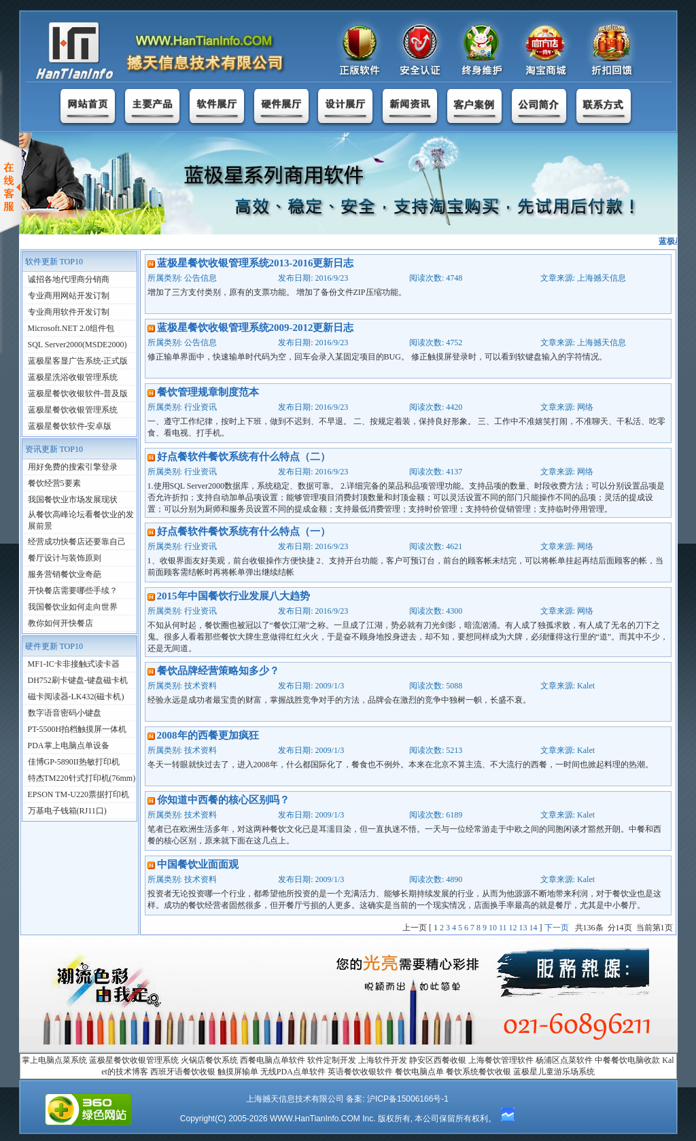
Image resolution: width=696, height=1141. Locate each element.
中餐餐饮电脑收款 (627, 1060)
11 (503, 927)
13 (523, 927)
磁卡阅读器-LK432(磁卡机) (76, 696)
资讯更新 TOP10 (54, 449)
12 (513, 927)
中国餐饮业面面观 (198, 864)
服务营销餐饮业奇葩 (64, 574)
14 (533, 927)
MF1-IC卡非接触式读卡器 (74, 664)
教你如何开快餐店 (60, 623)
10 (493, 927)
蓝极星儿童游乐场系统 (554, 1071)
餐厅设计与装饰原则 (64, 558)
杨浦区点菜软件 (564, 1060)
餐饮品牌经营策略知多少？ (218, 670)
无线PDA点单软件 (293, 1071)
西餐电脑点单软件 (272, 1060)
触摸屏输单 (238, 1071)
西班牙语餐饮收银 (182, 1071)
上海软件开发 (382, 1060)
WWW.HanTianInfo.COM (315, 1118)
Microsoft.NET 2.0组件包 (71, 328)
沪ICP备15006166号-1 (408, 1099)
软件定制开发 (331, 1060)
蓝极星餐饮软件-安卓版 (70, 426)
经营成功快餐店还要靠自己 (77, 541)
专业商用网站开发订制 (68, 295)
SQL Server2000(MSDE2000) (77, 344)
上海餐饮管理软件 (501, 1060)
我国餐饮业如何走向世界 (73, 607)
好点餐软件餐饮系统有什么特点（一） (243, 531)
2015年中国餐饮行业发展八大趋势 (233, 596)
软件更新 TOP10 (54, 261)
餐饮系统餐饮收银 (478, 1071)
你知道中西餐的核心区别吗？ (223, 799)
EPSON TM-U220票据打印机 (78, 794)
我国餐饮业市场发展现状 (73, 499)
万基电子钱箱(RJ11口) (67, 810)
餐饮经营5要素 (54, 483)
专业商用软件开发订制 (68, 312)
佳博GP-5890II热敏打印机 (74, 762)
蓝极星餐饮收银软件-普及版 (78, 393)
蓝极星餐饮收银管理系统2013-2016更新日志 (255, 263)
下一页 (556, 927)
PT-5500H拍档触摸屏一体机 (77, 729)
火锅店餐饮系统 (209, 1060)
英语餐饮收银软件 (360, 1071)
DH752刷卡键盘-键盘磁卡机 (78, 680)
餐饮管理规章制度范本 (208, 392)
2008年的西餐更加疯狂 (208, 735)
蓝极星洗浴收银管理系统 (73, 377)
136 (589, 927)
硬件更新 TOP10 (54, 646)
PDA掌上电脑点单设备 (68, 745)
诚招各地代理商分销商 (68, 279)
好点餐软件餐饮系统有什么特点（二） (243, 456)
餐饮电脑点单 (419, 1071)
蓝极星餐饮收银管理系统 (73, 410)
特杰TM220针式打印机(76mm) (82, 778)
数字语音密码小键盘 (64, 713)
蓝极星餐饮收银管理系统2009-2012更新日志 (255, 327)
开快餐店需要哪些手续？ (73, 590)
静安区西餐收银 (437, 1060)
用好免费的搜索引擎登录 (73, 467)
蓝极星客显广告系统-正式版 (78, 361)
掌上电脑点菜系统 (54, 1060)
